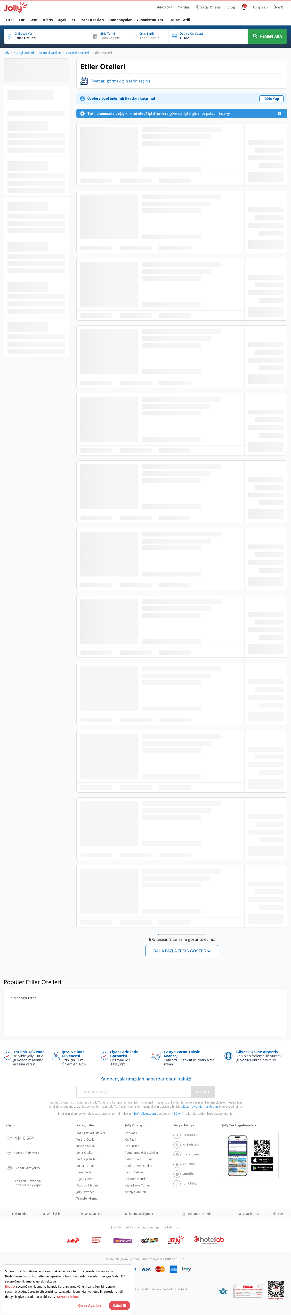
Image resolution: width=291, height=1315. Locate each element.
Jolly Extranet (85, 1192)
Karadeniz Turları (136, 1178)
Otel (10, 19)
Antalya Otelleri (135, 1192)
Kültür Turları (85, 1165)
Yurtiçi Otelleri (24, 53)
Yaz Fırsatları (92, 19)
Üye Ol (279, 7)
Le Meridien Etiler (22, 998)
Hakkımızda (19, 1214)
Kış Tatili (130, 1139)
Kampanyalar (120, 19)
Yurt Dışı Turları (86, 1159)
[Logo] (15, 7)
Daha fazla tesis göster (179, 951)
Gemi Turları (84, 1172)
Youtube (184, 1164)
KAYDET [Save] (203, 1092)
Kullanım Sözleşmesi (139, 1214)
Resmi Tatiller (134, 1172)
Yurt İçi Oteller (86, 1139)
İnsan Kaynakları (92, 1214)
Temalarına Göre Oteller (141, 1152)
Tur (21, 19)
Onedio (183, 1174)
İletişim (278, 1214)
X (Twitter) (186, 1145)
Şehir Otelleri (85, 1152)
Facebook (185, 1135)
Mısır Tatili (180, 19)
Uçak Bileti (67, 19)
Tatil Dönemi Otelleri (139, 1165)
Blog (231, 7)
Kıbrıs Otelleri (85, 1146)
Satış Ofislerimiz (248, 1214)
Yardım (184, 7)
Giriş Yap (260, 7)
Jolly (6, 53)
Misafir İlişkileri (52, 1214)
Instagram (186, 1154)
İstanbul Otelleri (50, 53)
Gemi (33, 19)
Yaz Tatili (131, 1133)
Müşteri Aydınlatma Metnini (199, 1106)
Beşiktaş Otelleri (77, 53)
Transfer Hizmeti (87, 1198)
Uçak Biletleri (85, 1178)
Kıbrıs (48, 19)
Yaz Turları (132, 1146)
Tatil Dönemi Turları (138, 1159)
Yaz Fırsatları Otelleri (90, 1133)
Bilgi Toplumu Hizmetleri (196, 1214)
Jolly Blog (185, 1183)
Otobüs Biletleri (87, 1185)
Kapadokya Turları (137, 1185)
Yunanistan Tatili (151, 19)
